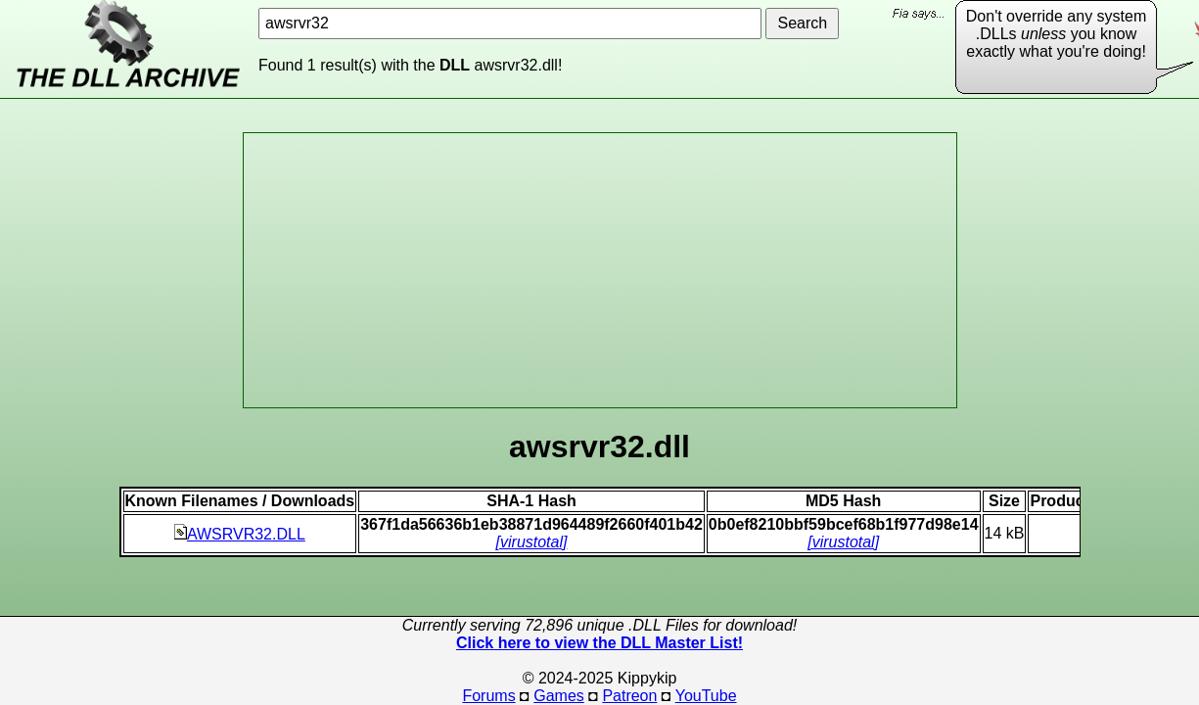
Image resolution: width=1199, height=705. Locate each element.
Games (558, 695)
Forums (488, 695)
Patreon (629, 695)
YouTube (706, 695)
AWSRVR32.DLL (239, 534)
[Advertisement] (600, 270)
